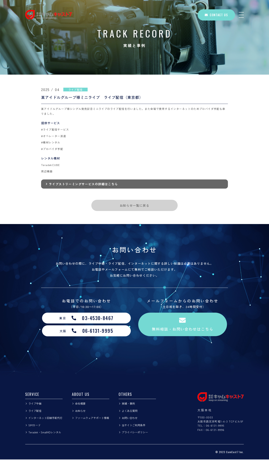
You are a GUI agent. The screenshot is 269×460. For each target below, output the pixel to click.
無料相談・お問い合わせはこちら (183, 324)
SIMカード (34, 426)
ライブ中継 (34, 404)
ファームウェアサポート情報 (92, 418)
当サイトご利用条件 (133, 426)
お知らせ (80, 411)
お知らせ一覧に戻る (134, 205)
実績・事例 (128, 404)
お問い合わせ (129, 418)
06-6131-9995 (215, 426)
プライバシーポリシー (135, 433)
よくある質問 (129, 411)
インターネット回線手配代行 (45, 418)
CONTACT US (216, 15)
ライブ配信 (34, 411)
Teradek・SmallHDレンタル (44, 433)
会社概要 (80, 404)
